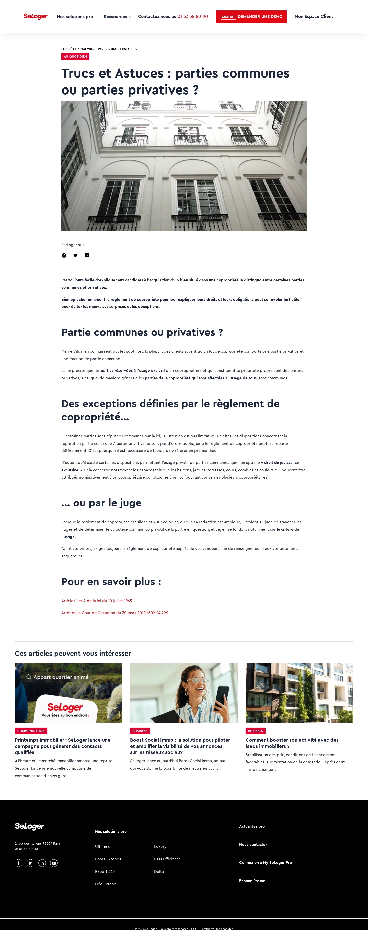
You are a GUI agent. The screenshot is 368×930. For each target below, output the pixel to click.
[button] (251, 16)
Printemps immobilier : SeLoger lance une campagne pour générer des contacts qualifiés (62, 746)
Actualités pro (252, 826)
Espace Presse (252, 881)
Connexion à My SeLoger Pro (265, 863)
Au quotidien (75, 56)
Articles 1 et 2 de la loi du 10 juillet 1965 (96, 601)
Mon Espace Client (314, 16)
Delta (159, 871)
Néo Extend (106, 884)
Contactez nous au (173, 16)
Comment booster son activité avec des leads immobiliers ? (292, 743)
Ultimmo (102, 846)
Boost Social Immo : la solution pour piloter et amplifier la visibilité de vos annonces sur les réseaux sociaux (180, 746)
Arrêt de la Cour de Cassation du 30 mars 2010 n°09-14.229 (114, 613)
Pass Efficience (167, 859)
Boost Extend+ (108, 859)
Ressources (115, 16)
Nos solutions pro (75, 16)
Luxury (160, 846)
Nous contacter (253, 844)
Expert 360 (105, 871)
